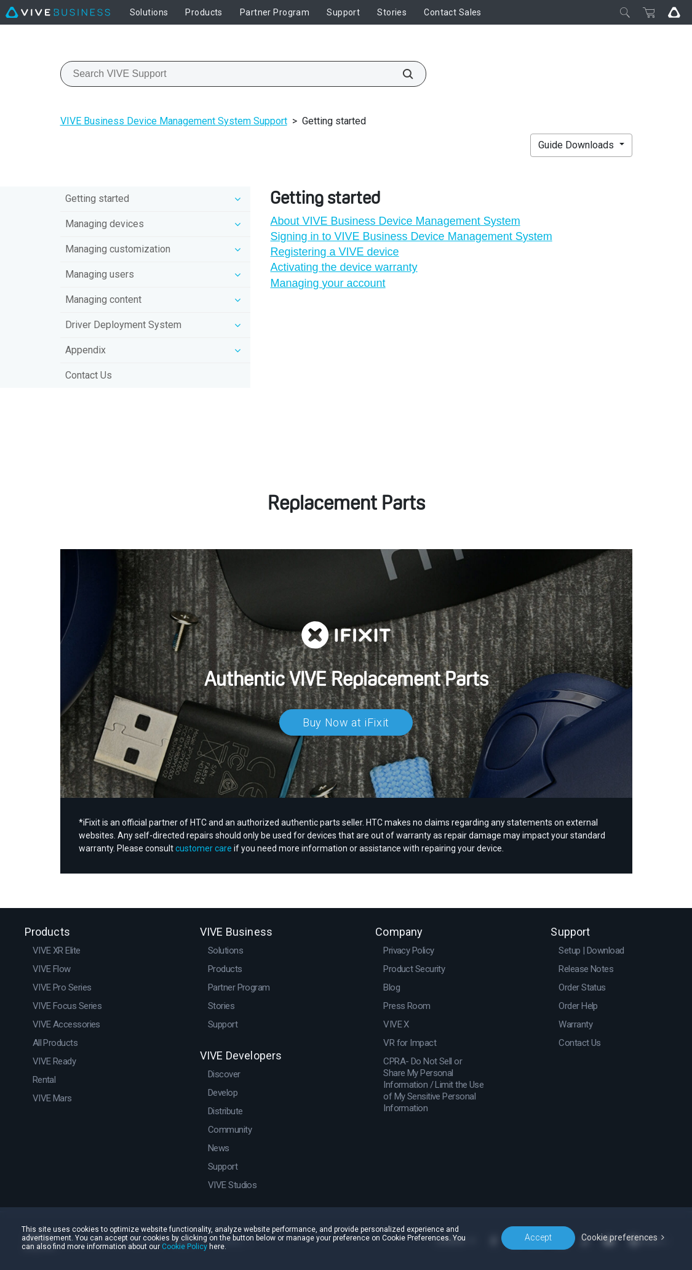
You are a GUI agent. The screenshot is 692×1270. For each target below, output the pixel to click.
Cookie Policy (184, 1246)
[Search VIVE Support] (401, 74)
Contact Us (88, 375)
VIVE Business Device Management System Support (173, 121)
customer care (203, 848)
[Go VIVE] (674, 12)
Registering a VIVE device (334, 252)
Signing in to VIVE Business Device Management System (411, 236)
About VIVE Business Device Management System (395, 221)
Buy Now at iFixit (346, 722)
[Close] (625, 12)
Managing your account (327, 283)
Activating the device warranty (343, 267)
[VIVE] (58, 12)
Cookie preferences (619, 1237)
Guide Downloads (577, 145)
